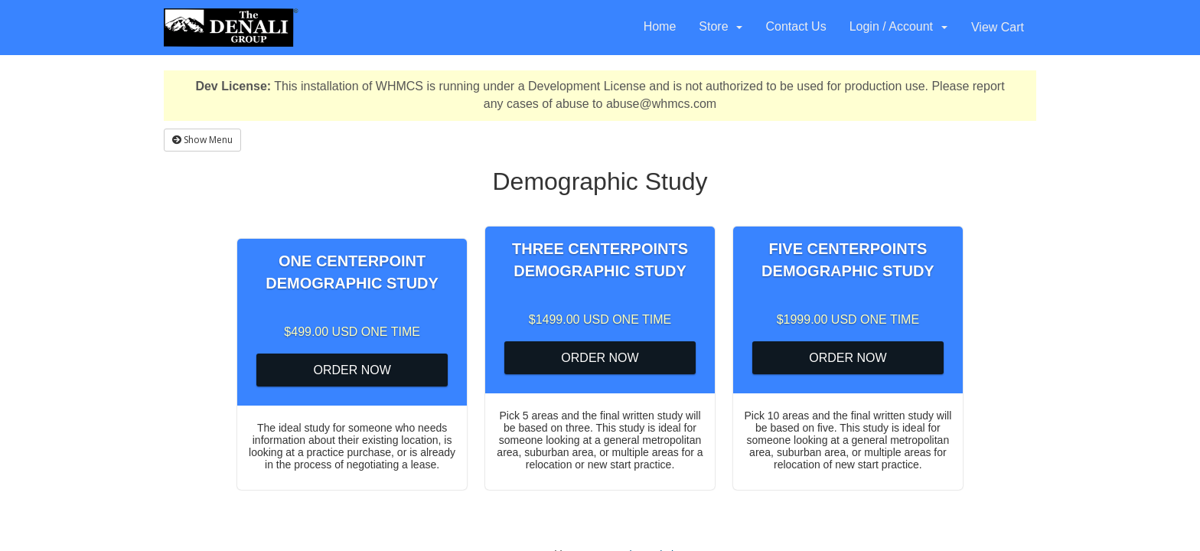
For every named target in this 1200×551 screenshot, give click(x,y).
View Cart (997, 27)
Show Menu (202, 139)
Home (660, 26)
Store (720, 26)
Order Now (351, 370)
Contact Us (795, 26)
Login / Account (898, 26)
